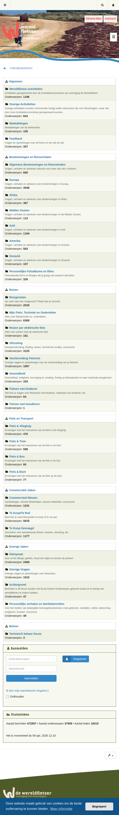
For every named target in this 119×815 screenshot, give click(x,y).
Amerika (14, 240)
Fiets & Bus (17, 456)
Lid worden (93, 18)
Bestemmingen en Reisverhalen (30, 157)
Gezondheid (17, 373)
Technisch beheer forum (25, 633)
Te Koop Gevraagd (21, 528)
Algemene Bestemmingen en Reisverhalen (37, 164)
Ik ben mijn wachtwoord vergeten (26, 690)
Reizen (13, 289)
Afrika (13, 195)
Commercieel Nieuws (23, 497)
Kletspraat (16, 554)
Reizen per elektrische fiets (27, 327)
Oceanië (14, 256)
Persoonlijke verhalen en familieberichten (36, 603)
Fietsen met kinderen (23, 388)
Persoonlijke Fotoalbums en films (31, 271)
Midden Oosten (19, 210)
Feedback (15, 138)
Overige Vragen (19, 569)
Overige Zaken (18, 546)
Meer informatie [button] (61, 808)
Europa (14, 179)
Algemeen (15, 81)
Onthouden (15, 696)
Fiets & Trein (17, 441)
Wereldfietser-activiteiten (25, 89)
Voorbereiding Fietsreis (24, 358)
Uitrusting (15, 343)
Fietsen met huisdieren (24, 404)
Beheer (14, 626)
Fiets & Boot (17, 471)
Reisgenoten (17, 297)
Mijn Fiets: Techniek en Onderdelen (32, 312)
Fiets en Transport (21, 418)
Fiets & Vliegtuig (20, 426)
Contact (110, 18)
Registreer (74, 659)
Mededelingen (18, 123)
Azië (12, 225)
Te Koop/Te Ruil (19, 513)
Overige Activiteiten (22, 104)
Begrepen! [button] (99, 806)
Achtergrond (17, 584)
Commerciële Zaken (22, 490)
